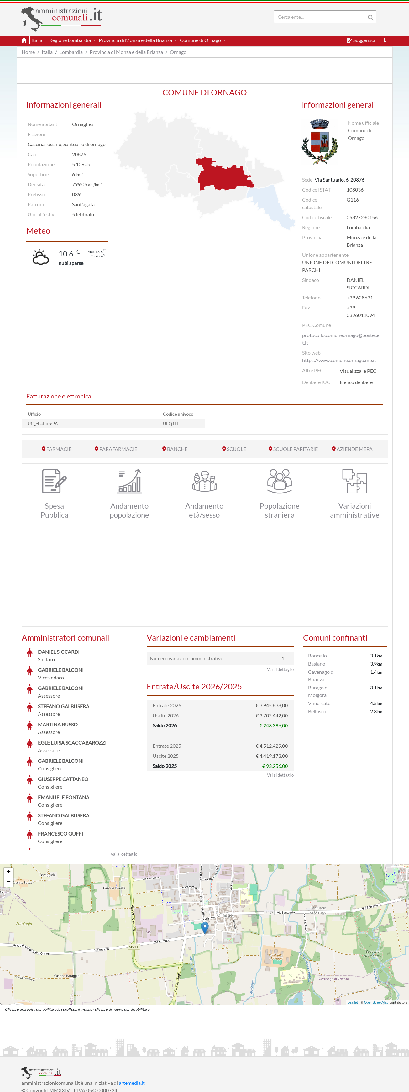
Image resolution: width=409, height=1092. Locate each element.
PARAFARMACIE (118, 449)
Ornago (178, 52)
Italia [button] (36, 40)
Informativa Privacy (98, 1051)
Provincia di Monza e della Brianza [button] (136, 40)
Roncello (317, 655)
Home (28, 52)
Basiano (316, 664)
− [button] (9, 835)
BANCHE (177, 449)
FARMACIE (58, 449)
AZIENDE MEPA (355, 449)
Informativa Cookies (145, 1051)
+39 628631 (360, 297)
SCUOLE (236, 449)
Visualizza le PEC (358, 371)
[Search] (321, 17)
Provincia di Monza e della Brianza (126, 52)
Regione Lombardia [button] (70, 40)
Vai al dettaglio (124, 807)
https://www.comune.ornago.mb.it (339, 360)
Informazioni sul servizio (47, 1051)
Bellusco (317, 711)
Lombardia (71, 52)
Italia (47, 52)
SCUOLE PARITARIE (295, 449)
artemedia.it (132, 1036)
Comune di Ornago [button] (201, 40)
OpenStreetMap (376, 955)
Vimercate (319, 703)
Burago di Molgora (318, 691)
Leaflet (353, 955)
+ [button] (9, 825)
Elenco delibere (356, 382)
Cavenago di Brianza (321, 675)
